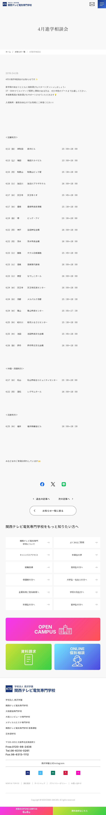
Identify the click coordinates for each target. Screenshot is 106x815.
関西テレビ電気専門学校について (34, 542)
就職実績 (37, 567)
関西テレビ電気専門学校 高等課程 (21, 728)
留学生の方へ (84, 604)
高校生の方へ (84, 567)
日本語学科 (11, 733)
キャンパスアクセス (34, 554)
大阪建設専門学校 (14, 711)
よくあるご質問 (83, 542)
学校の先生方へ (83, 592)
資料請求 (26, 783)
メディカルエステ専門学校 (18, 722)
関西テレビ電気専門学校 (17, 705)
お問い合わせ (76, 783)
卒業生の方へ (36, 604)
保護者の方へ (36, 579)
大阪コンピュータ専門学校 (18, 716)
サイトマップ (40, 783)
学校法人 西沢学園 (14, 699)
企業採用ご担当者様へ (34, 592)
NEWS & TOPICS (12, 783)
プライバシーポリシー (58, 783)
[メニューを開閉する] (102, 4)
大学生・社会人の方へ (82, 579)
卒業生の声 (84, 554)
